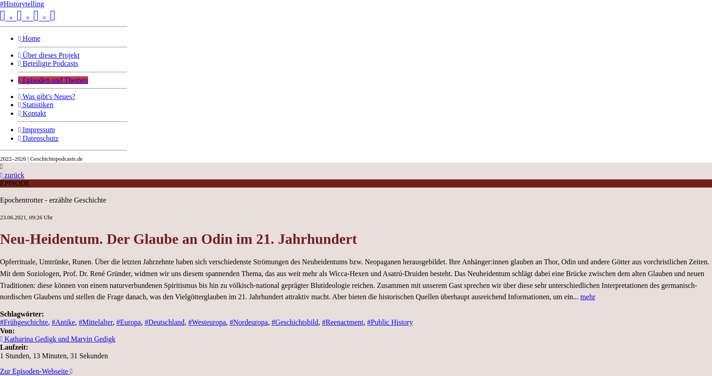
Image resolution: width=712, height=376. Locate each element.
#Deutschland (164, 322)
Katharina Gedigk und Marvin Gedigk (57, 339)
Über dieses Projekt (48, 55)
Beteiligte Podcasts (48, 63)
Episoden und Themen (53, 80)
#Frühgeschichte (24, 322)
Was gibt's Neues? (46, 96)
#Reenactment (343, 322)
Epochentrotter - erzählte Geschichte (53, 200)
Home (29, 38)
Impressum (36, 130)
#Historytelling (22, 4)
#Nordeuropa (249, 322)
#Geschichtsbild (295, 322)
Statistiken (35, 105)
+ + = (27, 18)
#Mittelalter (96, 322)
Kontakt (32, 113)
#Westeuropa (207, 322)
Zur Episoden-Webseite (36, 371)
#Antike (63, 322)
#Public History (390, 322)
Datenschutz (38, 138)
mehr (587, 297)
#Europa (128, 322)
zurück (12, 175)
